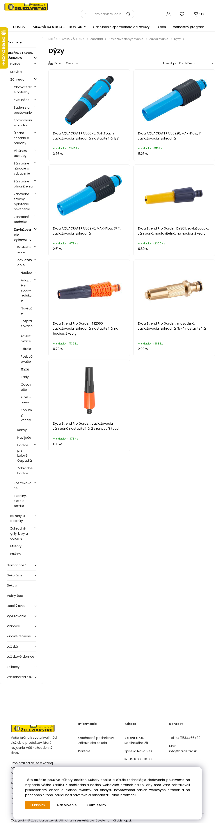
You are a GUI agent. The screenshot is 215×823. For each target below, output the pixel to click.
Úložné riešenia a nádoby (21, 138)
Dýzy (25, 369)
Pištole (26, 349)
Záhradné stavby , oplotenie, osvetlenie (22, 201)
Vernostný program (188, 27)
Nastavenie (67, 805)
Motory (15, 546)
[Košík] (198, 14)
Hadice (26, 272)
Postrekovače (24, 249)
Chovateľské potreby (23, 89)
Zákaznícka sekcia (92, 743)
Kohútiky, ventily (26, 415)
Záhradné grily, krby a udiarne (19, 533)
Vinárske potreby (20, 153)
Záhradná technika (21, 219)
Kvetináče (21, 100)
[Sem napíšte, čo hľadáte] (112, 14)
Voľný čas (15, 595)
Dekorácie (15, 575)
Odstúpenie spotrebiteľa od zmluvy (121, 27)
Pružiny (15, 554)
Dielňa (15, 64)
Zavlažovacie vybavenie (23, 234)
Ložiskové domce (20, 656)
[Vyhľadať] (85, 14)
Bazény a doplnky (17, 518)
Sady (25, 377)
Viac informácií (124, 795)
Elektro (12, 585)
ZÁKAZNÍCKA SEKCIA (47, 27)
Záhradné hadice (25, 470)
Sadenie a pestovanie (23, 110)
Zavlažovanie (24, 262)
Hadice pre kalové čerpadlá (24, 453)
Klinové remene (19, 636)
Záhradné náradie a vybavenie (22, 168)
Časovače (26, 387)
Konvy (22, 430)
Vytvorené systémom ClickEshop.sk (107, 820)
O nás (161, 27)
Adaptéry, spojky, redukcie (26, 290)
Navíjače (27, 311)
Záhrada (17, 79)
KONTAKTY (77, 27)
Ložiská (12, 646)
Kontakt (84, 751)
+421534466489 (188, 738)
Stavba (16, 72)
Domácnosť (16, 565)
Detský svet (16, 606)
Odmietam (96, 805)
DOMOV (19, 27)
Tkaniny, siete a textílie (20, 501)
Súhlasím (37, 805)
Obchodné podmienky (96, 738)
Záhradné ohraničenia (23, 184)
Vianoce (13, 626)
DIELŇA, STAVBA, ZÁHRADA (20, 55)
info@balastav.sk (183, 751)
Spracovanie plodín (23, 122)
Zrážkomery (26, 399)
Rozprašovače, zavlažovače (27, 331)
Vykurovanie (16, 616)
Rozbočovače (27, 359)
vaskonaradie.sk (19, 677)
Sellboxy (13, 667)
